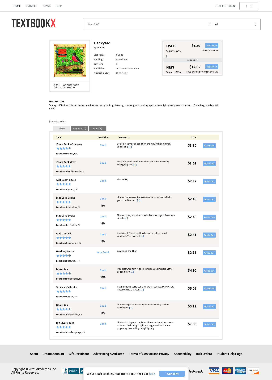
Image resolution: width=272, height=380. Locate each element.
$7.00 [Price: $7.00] (192, 324)
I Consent (172, 374)
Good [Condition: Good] (103, 145)
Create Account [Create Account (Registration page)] (53, 354)
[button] (248, 6)
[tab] (61, 128)
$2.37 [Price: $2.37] (192, 181)
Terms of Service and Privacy (149, 354)
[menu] (248, 6)
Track (46, 5)
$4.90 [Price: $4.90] (192, 270)
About (34, 354)
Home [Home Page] (17, 5)
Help (59, 5)
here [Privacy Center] (152, 374)
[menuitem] (18, 4)
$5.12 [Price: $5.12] (192, 306)
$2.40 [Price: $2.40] (192, 199)
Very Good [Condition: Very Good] (103, 252)
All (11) (61, 128)
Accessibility (182, 354)
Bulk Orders (204, 354)
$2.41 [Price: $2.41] (192, 234)
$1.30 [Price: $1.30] (192, 145)
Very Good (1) (79, 128)
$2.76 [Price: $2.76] (192, 252)
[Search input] (172, 24)
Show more (192, 60)
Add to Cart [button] (212, 45)
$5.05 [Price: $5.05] (192, 288)
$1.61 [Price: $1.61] (192, 163)
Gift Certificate (79, 354)
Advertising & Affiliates (108, 354)
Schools (31, 5)
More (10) (97, 128)
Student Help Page (229, 354)
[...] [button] (130, 146)
